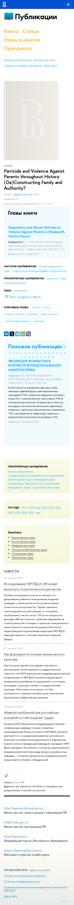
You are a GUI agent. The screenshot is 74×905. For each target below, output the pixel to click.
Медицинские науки (23, 545)
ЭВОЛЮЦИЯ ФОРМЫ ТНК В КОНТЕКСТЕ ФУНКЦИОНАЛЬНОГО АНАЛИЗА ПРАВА (34, 365)
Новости (11, 571)
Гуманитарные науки (23, 537)
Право (7, 271)
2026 (31, 507)
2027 (24, 507)
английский (20, 290)
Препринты (18, 48)
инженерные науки (44, 479)
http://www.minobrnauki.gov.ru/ (24, 808)
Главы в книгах (22, 39)
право (27, 487)
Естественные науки (24, 541)
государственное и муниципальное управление (36, 475)
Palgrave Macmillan (23, 194)
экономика (53, 487)
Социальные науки (23, 553)
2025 (37, 507)
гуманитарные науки (20, 479)
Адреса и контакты (40, 870)
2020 (18, 512)
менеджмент (15, 487)
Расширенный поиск (44, 60)
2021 (11, 512)
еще (38, 512)
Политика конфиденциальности (22, 881)
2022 (58, 507)
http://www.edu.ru (15, 836)
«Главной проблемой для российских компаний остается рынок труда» (31, 715)
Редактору (65, 901)
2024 (44, 507)
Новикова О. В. (16, 375)
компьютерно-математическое (26, 483)
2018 (31, 512)
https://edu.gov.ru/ (16, 822)
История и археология (50, 266)
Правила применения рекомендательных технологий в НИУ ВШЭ (35, 889)
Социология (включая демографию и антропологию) (39, 271)
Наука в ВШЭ (51, 65)
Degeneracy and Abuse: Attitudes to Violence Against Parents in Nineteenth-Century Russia (37, 231)
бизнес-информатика (20, 471)
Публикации (36, 16)
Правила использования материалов (23, 65)
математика (53, 483)
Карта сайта (10, 896)
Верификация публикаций (18, 60)
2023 (51, 507)
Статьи (31, 31)
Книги (11, 31)
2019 (24, 512)
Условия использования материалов (25, 875)
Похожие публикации (35, 346)
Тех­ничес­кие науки (23, 557)
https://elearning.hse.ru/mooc (23, 850)
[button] (9, 353)
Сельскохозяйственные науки (29, 549)
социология (39, 487)
